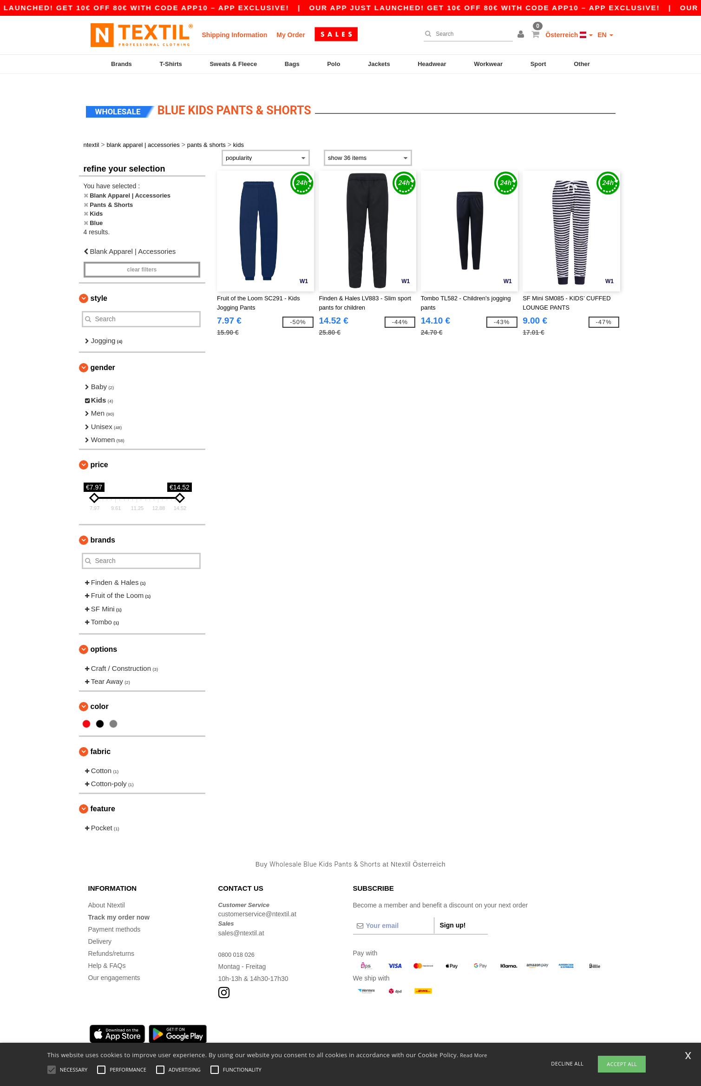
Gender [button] (103, 356)
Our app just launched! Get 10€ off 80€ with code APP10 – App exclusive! (499, 8)
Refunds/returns (111, 942)
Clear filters (142, 258)
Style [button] (99, 287)
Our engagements (114, 966)
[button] (522, 35)
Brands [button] (103, 528)
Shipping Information (235, 35)
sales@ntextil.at (241, 921)
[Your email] (393, 914)
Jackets (379, 63)
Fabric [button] (101, 740)
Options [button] (104, 638)
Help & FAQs (107, 954)
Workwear (488, 63)
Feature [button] (103, 797)
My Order (290, 35)
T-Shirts (170, 63)
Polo (333, 63)
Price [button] (99, 453)
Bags (292, 63)
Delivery (100, 930)
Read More (473, 1055)
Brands (121, 63)
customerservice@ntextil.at (257, 903)
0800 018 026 (238, 943)
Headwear (432, 63)
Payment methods (114, 917)
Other (582, 63)
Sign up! (453, 913)
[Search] (466, 34)
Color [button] (100, 695)
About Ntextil (106, 893)
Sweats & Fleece (233, 63)
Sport (538, 63)
